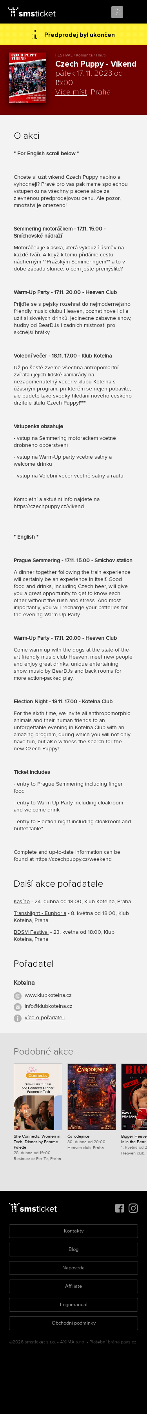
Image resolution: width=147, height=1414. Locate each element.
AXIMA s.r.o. (72, 1342)
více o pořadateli (45, 1017)
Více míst (71, 92)
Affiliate (73, 1286)
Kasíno (22, 901)
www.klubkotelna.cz (48, 995)
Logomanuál (73, 1304)
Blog (73, 1249)
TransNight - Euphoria (40, 913)
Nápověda (73, 1268)
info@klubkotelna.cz (49, 1006)
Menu (134, 12)
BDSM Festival (31, 932)
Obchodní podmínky (74, 1323)
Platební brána (104, 1342)
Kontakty (73, 1231)
